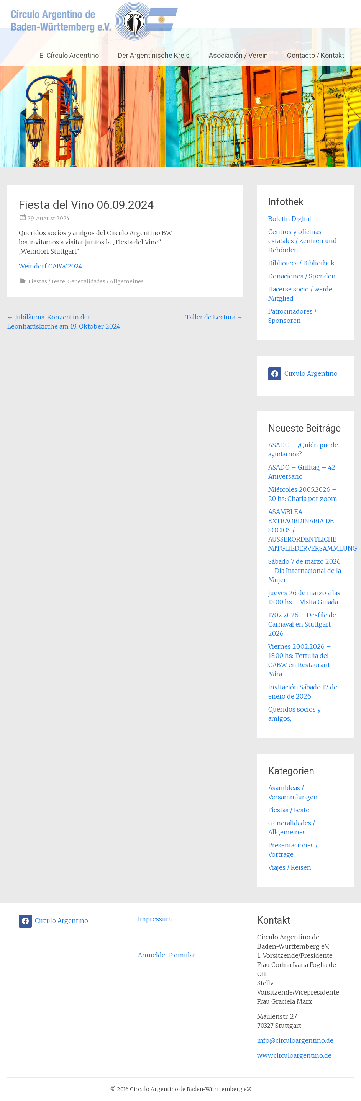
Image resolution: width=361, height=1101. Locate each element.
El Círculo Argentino (69, 55)
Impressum (155, 919)
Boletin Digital (289, 218)
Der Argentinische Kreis (154, 55)
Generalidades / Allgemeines (105, 281)
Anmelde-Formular (166, 955)
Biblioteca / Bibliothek (301, 263)
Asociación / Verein (238, 55)
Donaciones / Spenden (302, 276)
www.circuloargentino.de (294, 1055)
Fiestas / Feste (46, 281)
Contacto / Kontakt (315, 55)
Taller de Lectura (214, 317)
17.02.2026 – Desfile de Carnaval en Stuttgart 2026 (302, 624)
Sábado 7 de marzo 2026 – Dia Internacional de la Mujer (304, 571)
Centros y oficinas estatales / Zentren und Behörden (302, 241)
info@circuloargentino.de (295, 1040)
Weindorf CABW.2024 (50, 266)
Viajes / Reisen (289, 867)
